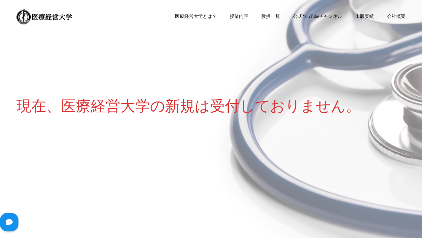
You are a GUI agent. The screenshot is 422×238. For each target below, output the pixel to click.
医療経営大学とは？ (196, 16)
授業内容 (239, 16)
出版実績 (364, 16)
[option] (211, 119)
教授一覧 (270, 16)
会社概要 (396, 16)
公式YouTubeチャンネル (317, 16)
